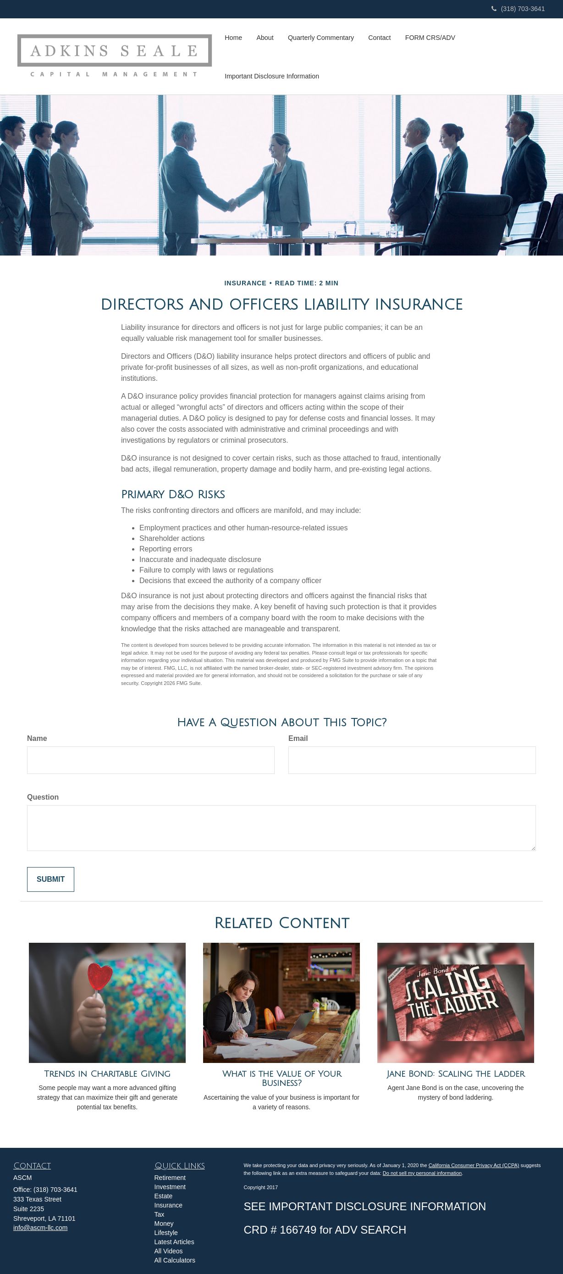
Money (164, 1223)
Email (298, 738)
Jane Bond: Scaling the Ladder (455, 1074)
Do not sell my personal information (422, 1173)
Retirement (170, 1177)
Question (43, 797)
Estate (164, 1196)
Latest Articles (174, 1242)
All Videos (169, 1251)
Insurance (168, 1205)
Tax (160, 1214)
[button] (263, 37)
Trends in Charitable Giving (107, 1074)
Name (37, 738)
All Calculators (175, 1260)
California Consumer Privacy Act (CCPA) (474, 1165)
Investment (170, 1187)
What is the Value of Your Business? (281, 1078)
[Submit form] (50, 879)
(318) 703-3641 (518, 8)
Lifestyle (166, 1232)
